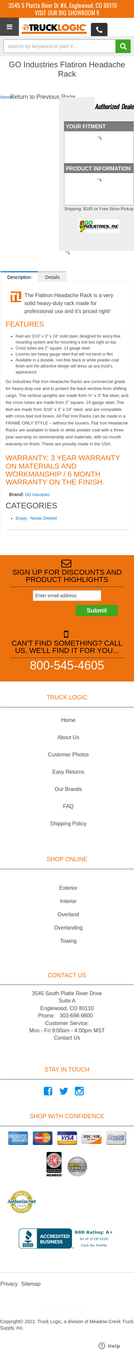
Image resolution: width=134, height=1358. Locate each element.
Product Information (98, 168)
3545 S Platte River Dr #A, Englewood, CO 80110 (62, 5)
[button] (67, 46)
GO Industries (37, 494)
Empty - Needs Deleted (36, 518)
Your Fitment (85, 126)
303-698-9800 (76, 1015)
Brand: (16, 494)
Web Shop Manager (72, 1307)
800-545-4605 (67, 665)
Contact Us (67, 1038)
